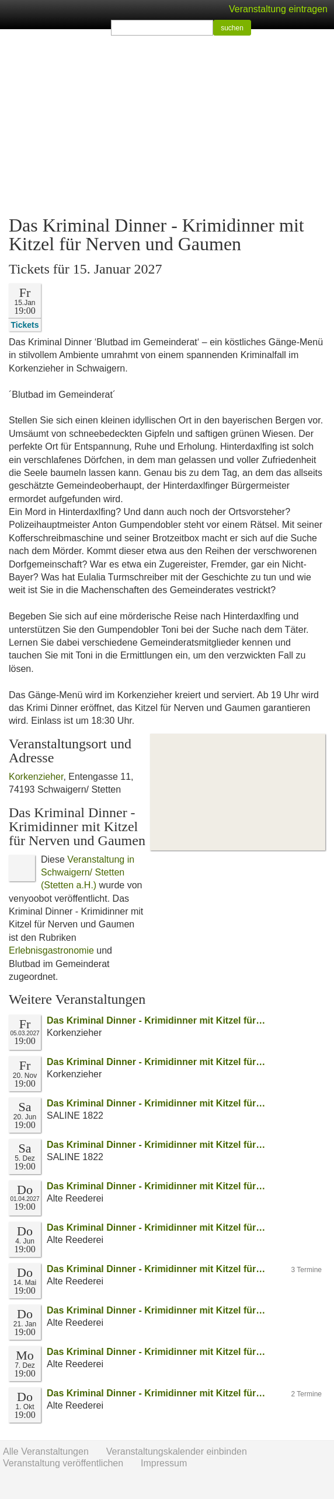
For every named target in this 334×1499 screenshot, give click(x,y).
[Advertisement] (167, 122)
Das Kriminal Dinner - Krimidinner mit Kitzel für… (156, 1020)
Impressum (164, 1463)
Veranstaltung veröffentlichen (63, 1463)
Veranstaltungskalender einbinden (176, 1451)
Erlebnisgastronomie (51, 950)
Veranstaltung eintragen (278, 9)
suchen (232, 28)
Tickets (25, 324)
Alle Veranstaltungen (46, 1451)
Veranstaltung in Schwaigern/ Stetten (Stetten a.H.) (87, 872)
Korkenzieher (36, 777)
